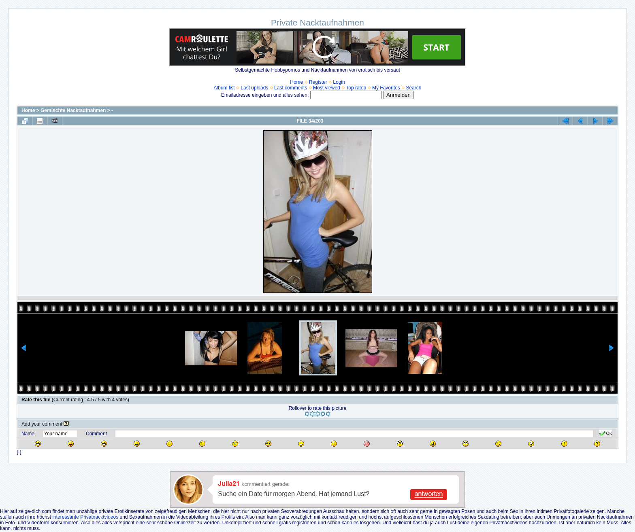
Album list (224, 88)
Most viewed (326, 88)
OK (605, 433)
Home (296, 82)
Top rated (356, 88)
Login (339, 82)
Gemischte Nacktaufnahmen (73, 110)
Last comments (290, 88)
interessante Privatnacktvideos (85, 517)
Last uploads (254, 88)
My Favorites (386, 88)
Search (413, 88)
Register (318, 82)
